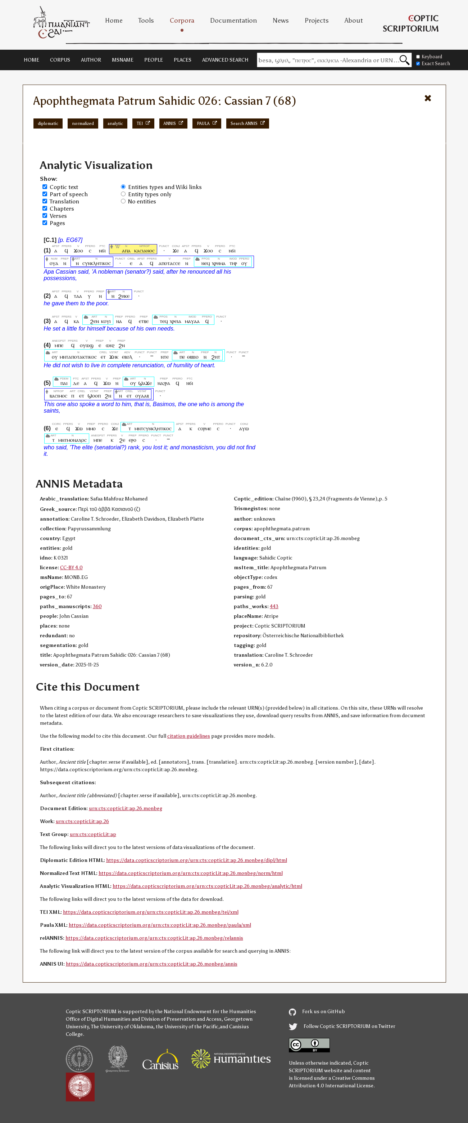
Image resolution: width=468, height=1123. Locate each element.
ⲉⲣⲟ (133, 440)
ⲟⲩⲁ (54, 263)
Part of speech (69, 194)
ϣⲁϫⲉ (145, 383)
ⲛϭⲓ (102, 250)
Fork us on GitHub (317, 1012)
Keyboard (429, 57)
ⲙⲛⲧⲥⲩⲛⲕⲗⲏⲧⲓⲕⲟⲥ (153, 428)
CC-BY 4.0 (71, 568)
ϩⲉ (122, 440)
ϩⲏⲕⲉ (124, 296)
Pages (57, 223)
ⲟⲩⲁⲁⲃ (142, 395)
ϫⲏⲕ (113, 357)
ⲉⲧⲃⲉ (144, 321)
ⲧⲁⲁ (78, 296)
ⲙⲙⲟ (91, 428)
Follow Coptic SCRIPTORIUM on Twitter (342, 1026)
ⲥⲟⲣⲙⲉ (204, 428)
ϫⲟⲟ (78, 250)
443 (274, 606)
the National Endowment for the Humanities (205, 1012)
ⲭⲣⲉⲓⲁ (175, 321)
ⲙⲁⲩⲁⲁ (192, 321)
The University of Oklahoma (122, 1027)
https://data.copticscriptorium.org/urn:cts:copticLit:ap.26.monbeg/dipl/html (196, 860)
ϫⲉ (176, 250)
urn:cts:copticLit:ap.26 (82, 821)
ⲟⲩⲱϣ (87, 345)
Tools (146, 20)
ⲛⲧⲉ (165, 357)
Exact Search (433, 63)
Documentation (233, 20)
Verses (58, 215)
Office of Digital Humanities (98, 1019)
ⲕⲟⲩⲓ (106, 321)
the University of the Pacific (187, 1027)
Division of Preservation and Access (181, 1019)
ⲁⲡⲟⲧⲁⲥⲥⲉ (169, 263)
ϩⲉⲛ (94, 321)
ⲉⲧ (103, 357)
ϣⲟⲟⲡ (94, 395)
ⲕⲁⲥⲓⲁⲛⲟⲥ (144, 250)
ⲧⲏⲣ (233, 263)
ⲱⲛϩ (110, 345)
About (354, 20)
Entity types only (149, 194)
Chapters (62, 208)
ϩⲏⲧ (215, 357)
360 (97, 606)
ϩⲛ (122, 345)
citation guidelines (188, 736)
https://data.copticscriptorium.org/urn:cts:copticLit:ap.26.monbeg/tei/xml (150, 912)
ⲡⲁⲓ (64, 383)
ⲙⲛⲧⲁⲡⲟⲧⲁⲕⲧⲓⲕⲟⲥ (78, 357)
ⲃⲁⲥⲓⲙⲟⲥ (58, 395)
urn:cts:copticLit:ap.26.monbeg (125, 808)
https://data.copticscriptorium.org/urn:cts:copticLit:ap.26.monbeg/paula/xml (160, 925)
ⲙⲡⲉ (58, 345)
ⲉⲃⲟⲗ (127, 357)
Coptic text (64, 187)
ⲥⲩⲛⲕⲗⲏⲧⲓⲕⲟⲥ (96, 263)
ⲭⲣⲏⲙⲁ (219, 263)
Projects (317, 20)
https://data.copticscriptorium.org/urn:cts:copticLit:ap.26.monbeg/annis (151, 964)
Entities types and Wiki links (165, 187)
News (281, 20)
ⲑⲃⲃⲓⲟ (193, 357)
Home (114, 20)
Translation (64, 201)
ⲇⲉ (76, 383)
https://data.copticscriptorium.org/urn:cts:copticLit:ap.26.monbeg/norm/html (191, 873)
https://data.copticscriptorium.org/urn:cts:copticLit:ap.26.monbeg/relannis (154, 938)
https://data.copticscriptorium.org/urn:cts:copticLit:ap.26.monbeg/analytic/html (207, 886)
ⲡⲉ (182, 357)
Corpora (182, 20)
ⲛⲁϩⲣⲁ (164, 383)
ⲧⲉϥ (164, 321)
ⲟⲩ (244, 263)
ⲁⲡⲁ (126, 250)
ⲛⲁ (119, 321)
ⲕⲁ (76, 321)
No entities (142, 201)
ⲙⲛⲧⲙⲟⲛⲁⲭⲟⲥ (72, 440)
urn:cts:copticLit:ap (93, 834)
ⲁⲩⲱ (244, 428)
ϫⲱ (107, 383)
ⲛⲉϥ (205, 263)
